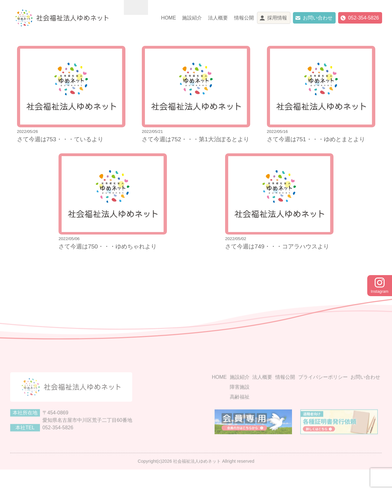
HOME (168, 17)
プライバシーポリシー (323, 393)
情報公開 (244, 17)
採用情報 (277, 17)
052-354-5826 (363, 17)
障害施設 (240, 403)
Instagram (380, 286)
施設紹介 (192, 17)
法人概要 (218, 17)
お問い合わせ (318, 17)
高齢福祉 (240, 413)
